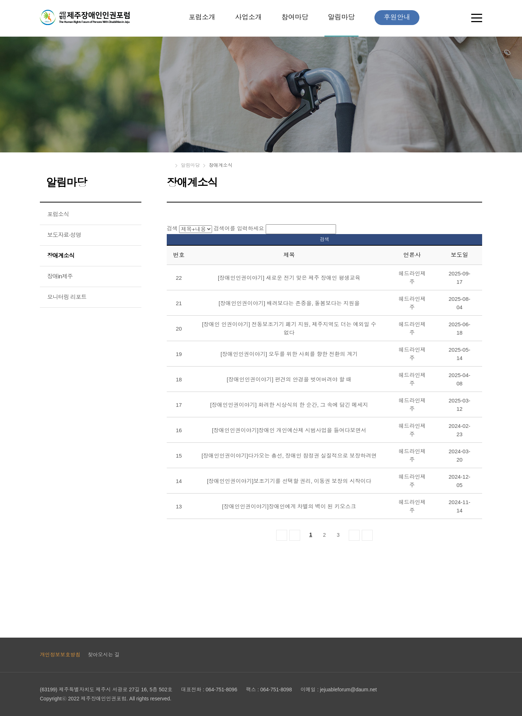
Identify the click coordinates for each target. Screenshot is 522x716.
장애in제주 (59, 276)
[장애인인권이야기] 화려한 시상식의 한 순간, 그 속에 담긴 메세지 (289, 405)
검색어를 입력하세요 (239, 228)
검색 (172, 228)
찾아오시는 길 (104, 655)
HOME (169, 165)
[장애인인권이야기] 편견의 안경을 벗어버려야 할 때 (289, 379)
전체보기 (476, 19)
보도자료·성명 (64, 235)
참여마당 (294, 17)
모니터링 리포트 (66, 297)
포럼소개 (201, 17)
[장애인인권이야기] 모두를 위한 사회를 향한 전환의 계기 (288, 354)
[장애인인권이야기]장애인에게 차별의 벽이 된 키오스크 (289, 506)
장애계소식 (60, 256)
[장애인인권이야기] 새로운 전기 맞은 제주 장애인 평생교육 (289, 278)
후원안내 (397, 17)
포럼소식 (58, 214)
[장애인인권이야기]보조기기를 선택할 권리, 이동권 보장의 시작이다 (289, 481)
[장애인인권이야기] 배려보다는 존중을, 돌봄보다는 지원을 (289, 303)
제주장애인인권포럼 (85, 17)
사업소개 (248, 17)
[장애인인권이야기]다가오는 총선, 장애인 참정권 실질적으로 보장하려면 (289, 456)
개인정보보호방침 (60, 655)
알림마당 (341, 17)
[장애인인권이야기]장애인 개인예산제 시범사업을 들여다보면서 (289, 430)
